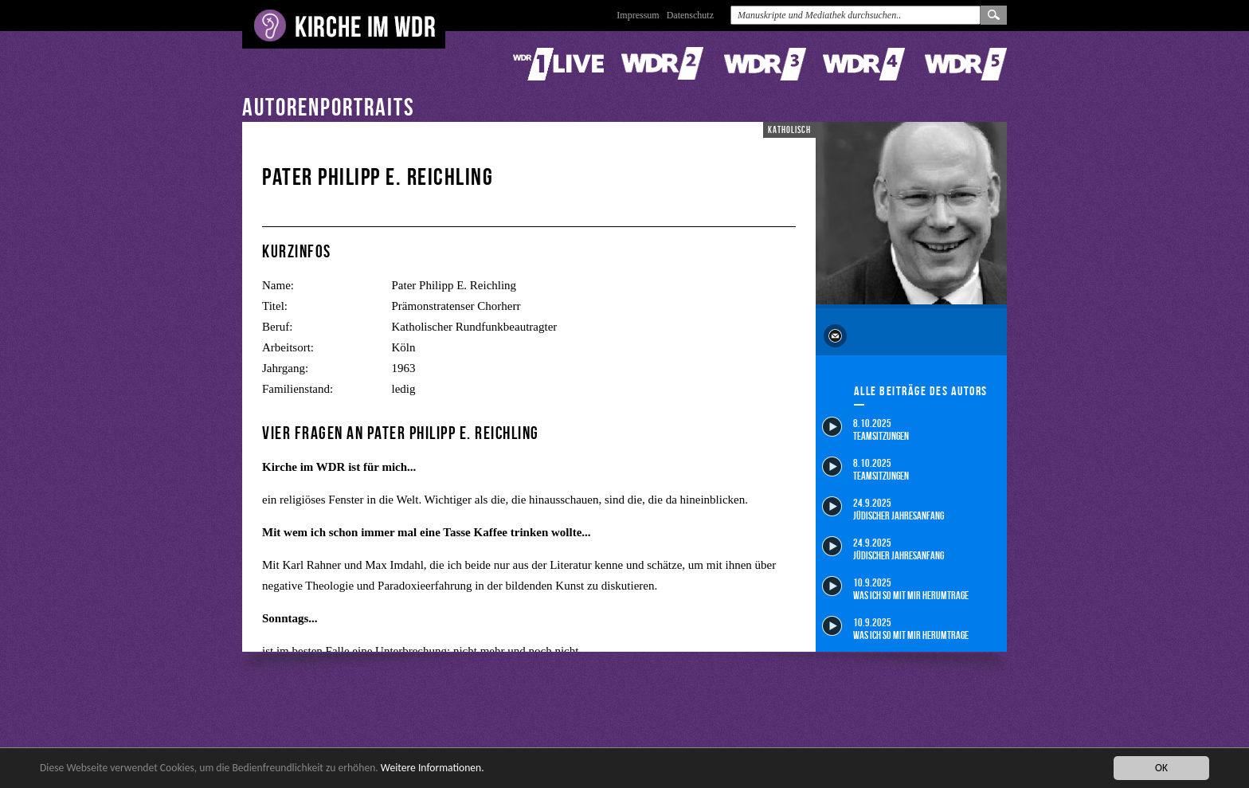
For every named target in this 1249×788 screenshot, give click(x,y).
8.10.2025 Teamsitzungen (865, 429)
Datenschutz (690, 15)
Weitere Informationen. (432, 768)
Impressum (638, 15)
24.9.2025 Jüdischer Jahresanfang (883, 508)
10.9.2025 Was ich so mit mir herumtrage (895, 588)
